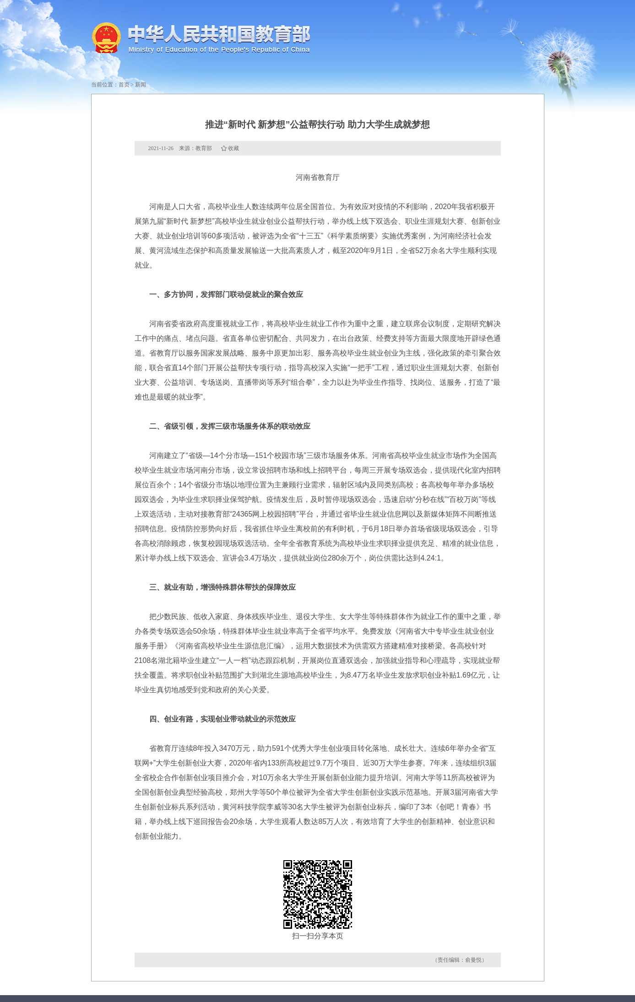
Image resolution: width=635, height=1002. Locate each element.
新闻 (140, 84)
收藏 (233, 148)
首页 (124, 84)
